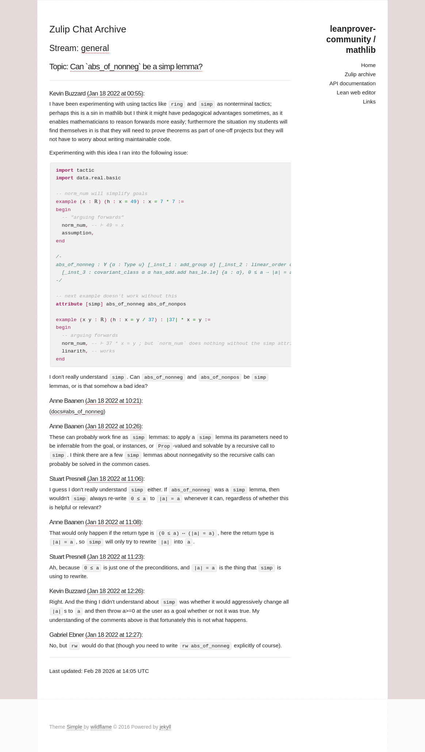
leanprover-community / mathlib (351, 39)
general (95, 48)
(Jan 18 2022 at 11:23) (115, 555)
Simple (75, 724)
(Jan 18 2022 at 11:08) (113, 520)
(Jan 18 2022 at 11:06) (115, 477)
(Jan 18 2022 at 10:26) (113, 425)
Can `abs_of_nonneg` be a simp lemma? (136, 66)
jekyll (165, 724)
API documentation (352, 83)
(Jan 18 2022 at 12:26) (115, 589)
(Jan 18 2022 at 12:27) (113, 631)
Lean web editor (356, 92)
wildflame (101, 724)
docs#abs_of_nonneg (77, 411)
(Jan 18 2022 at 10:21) (113, 400)
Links (369, 101)
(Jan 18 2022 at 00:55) (115, 93)
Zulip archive (360, 74)
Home (368, 65)
